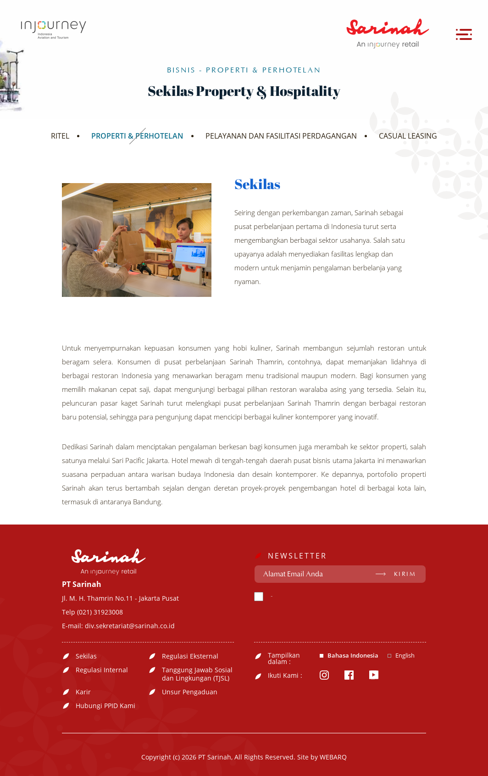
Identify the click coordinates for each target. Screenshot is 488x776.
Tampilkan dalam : (284, 658)
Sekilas (86, 656)
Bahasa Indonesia (352, 656)
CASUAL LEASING (408, 136)
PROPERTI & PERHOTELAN (137, 136)
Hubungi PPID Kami (105, 706)
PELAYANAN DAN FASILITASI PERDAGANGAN (281, 136)
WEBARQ (333, 757)
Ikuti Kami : (285, 675)
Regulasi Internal (102, 670)
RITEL (60, 136)
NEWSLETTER (297, 556)
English (405, 656)
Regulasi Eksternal (190, 656)
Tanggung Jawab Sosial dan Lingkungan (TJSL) (197, 674)
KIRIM (405, 574)
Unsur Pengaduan (189, 692)
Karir (83, 692)
